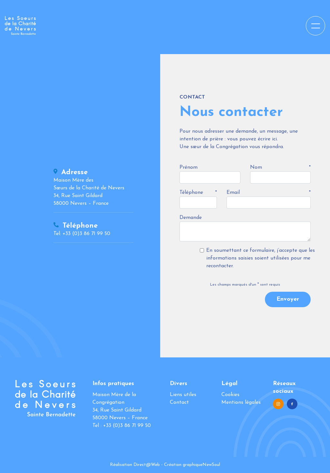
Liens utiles (183, 394)
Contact (179, 402)
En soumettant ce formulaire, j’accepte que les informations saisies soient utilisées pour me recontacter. (260, 258)
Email (233, 192)
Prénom (189, 167)
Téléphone (191, 192)
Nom (256, 167)
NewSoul (211, 464)
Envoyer (288, 299)
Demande (191, 217)
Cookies (230, 394)
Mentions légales (241, 402)
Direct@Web (146, 464)
